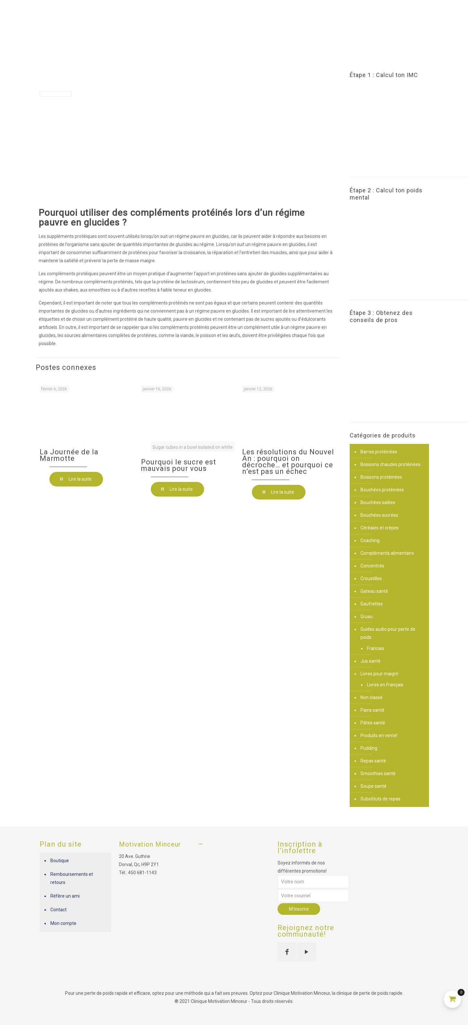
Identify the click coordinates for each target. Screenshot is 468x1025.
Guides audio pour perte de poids (387, 633)
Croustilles (371, 578)
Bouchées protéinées (382, 489)
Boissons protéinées (381, 477)
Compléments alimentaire (387, 553)
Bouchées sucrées (379, 515)
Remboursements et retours (71, 878)
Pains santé (372, 710)
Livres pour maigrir (379, 673)
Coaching (370, 540)
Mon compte (63, 923)
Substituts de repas (380, 798)
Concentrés (372, 565)
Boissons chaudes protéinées (390, 464)
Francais (375, 648)
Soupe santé (373, 786)
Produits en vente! (378, 735)
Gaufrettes (371, 603)
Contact (58, 909)
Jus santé (370, 661)
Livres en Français (385, 684)
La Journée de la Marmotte (69, 455)
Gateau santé (374, 591)
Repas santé (373, 760)
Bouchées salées (377, 502)
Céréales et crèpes (379, 527)
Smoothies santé (378, 773)
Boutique (59, 860)
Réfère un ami (65, 896)
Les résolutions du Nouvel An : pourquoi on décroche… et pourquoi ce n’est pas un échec (288, 461)
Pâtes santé (372, 722)
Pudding (368, 748)
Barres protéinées (378, 451)
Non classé (371, 697)
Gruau (366, 616)
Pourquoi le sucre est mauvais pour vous (178, 465)
